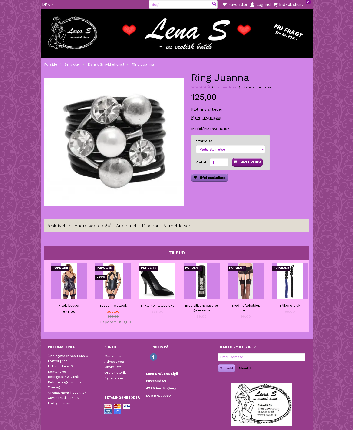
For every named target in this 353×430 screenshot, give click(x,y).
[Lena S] (176, 32)
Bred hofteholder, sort (245, 308)
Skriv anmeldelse (257, 87)
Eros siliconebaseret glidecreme (201, 308)
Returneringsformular (65, 382)
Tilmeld (226, 368)
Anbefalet (126, 225)
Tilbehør (150, 225)
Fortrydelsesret (60, 403)
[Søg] (214, 4)
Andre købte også (93, 225)
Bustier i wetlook (113, 305)
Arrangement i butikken (67, 392)
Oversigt (54, 387)
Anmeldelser (177, 225)
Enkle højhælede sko (157, 305)
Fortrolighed (58, 361)
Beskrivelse (58, 225)
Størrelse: (204, 141)
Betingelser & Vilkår (63, 377)
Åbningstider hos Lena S (68, 356)
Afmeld (244, 368)
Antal (202, 162)
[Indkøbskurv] (292, 4)
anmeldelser (226, 87)
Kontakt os (57, 371)
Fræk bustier (69, 305)
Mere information (206, 117)
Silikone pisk (290, 305)
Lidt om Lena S (60, 366)
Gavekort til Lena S (63, 398)
